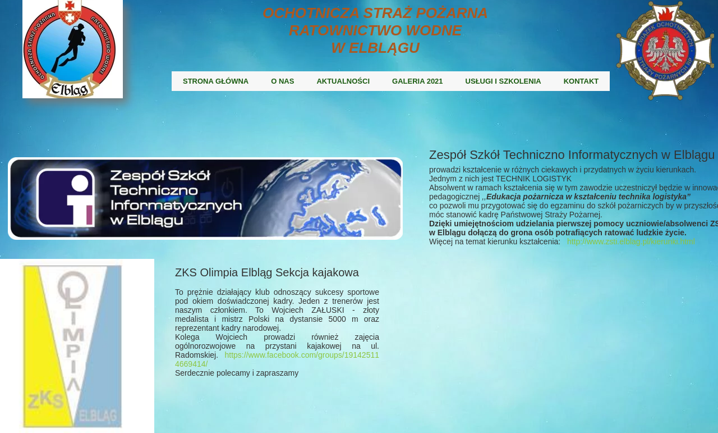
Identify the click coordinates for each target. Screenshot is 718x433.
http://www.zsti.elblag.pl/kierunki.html (631, 241)
